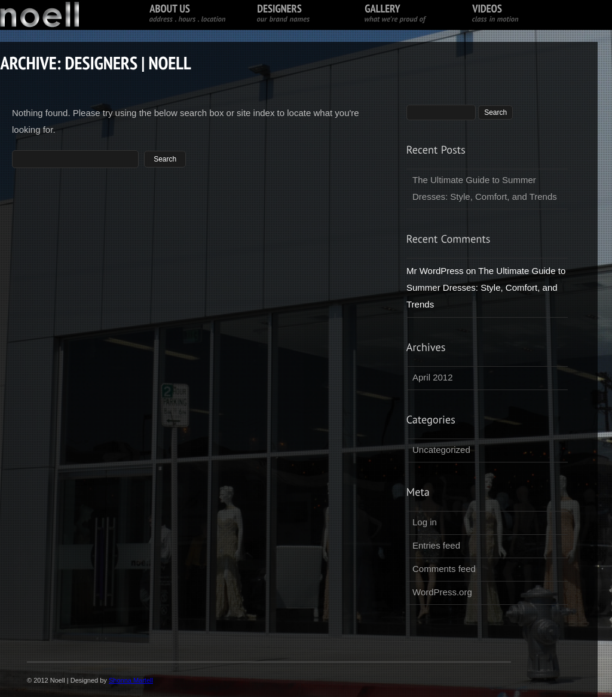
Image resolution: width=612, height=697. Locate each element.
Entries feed (436, 545)
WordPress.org (442, 592)
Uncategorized (441, 450)
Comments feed (444, 569)
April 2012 (432, 377)
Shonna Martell (131, 680)
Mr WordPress (435, 271)
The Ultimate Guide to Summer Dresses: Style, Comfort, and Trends (484, 188)
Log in (424, 522)
